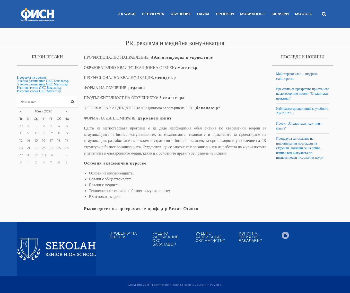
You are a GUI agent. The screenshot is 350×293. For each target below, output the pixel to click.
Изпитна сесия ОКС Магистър (39, 91)
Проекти (225, 14)
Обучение (180, 14)
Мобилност (252, 14)
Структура (153, 14)
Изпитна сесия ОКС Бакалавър (39, 88)
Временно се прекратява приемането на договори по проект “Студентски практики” (302, 93)
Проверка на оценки (31, 77)
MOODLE (303, 14)
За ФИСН (127, 14)
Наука (203, 14)
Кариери (280, 14)
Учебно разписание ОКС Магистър (42, 84)
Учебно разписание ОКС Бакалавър (43, 81)
